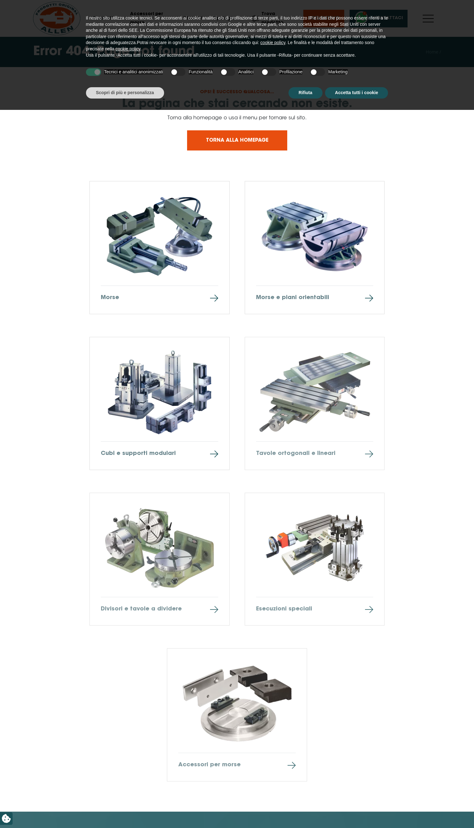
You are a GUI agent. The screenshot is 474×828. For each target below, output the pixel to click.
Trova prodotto (267, 18)
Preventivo (324, 18)
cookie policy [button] (272, 760)
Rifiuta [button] (305, 810)
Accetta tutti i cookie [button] (356, 810)
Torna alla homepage (237, 140)
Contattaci (378, 18)
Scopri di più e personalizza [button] (125, 810)
